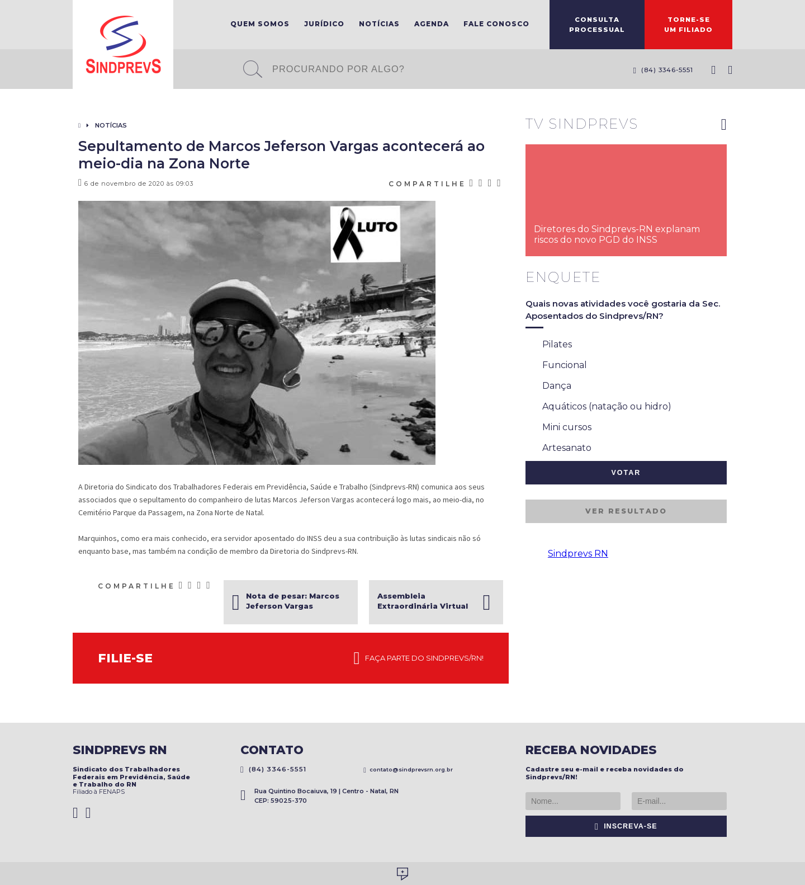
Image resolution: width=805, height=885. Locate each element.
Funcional (556, 366)
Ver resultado (626, 511)
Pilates (548, 345)
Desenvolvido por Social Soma (402, 874)
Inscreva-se (626, 826)
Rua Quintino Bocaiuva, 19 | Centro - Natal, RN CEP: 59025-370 (319, 795)
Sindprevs (123, 44)
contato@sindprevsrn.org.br (408, 769)
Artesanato (558, 448)
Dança (548, 386)
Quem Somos (260, 24)
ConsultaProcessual (597, 25)
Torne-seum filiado (688, 25)
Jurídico (324, 24)
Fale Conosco (496, 24)
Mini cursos (558, 428)
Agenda (431, 24)
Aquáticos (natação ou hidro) (598, 407)
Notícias (379, 24)
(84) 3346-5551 (663, 70)
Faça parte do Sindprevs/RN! (419, 658)
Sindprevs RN (578, 553)
